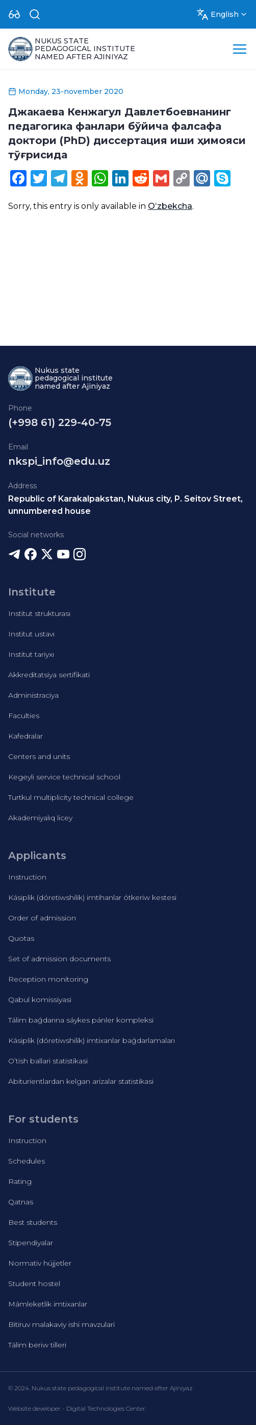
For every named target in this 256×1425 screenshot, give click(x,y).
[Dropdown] (14, 14)
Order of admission (42, 917)
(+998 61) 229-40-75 (59, 422)
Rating (20, 1181)
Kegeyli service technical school (64, 776)
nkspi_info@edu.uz (59, 461)
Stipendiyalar (30, 1242)
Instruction (27, 877)
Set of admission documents (59, 958)
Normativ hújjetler (39, 1263)
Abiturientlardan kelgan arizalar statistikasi (80, 1081)
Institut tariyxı (31, 654)
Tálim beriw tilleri (37, 1344)
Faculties (23, 715)
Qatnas (20, 1201)
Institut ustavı (31, 633)
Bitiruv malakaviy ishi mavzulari (61, 1324)
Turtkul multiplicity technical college (71, 797)
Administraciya (33, 695)
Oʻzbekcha (170, 206)
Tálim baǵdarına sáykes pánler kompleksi (80, 1020)
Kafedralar (25, 736)
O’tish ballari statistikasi (48, 1060)
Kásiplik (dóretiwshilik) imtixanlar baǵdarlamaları (91, 1040)
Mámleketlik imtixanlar (47, 1304)
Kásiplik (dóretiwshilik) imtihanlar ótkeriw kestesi (92, 897)
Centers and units (39, 756)
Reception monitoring (48, 979)
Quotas (21, 938)
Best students (32, 1222)
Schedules (26, 1161)
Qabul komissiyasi (39, 999)
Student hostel (34, 1283)
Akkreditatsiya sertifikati (49, 674)
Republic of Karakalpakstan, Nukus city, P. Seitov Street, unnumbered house (125, 505)
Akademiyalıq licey (40, 817)
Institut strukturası (39, 613)
